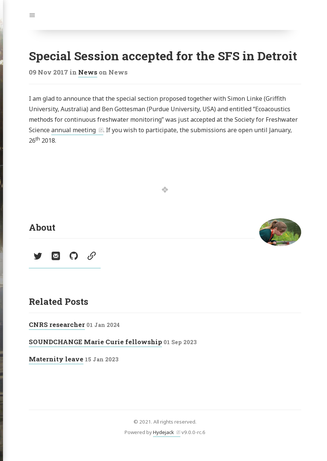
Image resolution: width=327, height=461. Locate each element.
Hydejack (163, 432)
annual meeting (73, 130)
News (87, 72)
